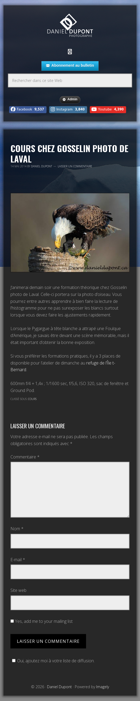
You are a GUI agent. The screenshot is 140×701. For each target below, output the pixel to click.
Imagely (102, 686)
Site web (18, 590)
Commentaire (25, 457)
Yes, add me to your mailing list (41, 621)
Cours (32, 399)
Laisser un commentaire (75, 166)
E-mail (17, 560)
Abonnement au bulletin (70, 65)
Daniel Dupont (70, 26)
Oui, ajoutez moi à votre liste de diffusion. (52, 661)
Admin (70, 99)
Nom (17, 529)
